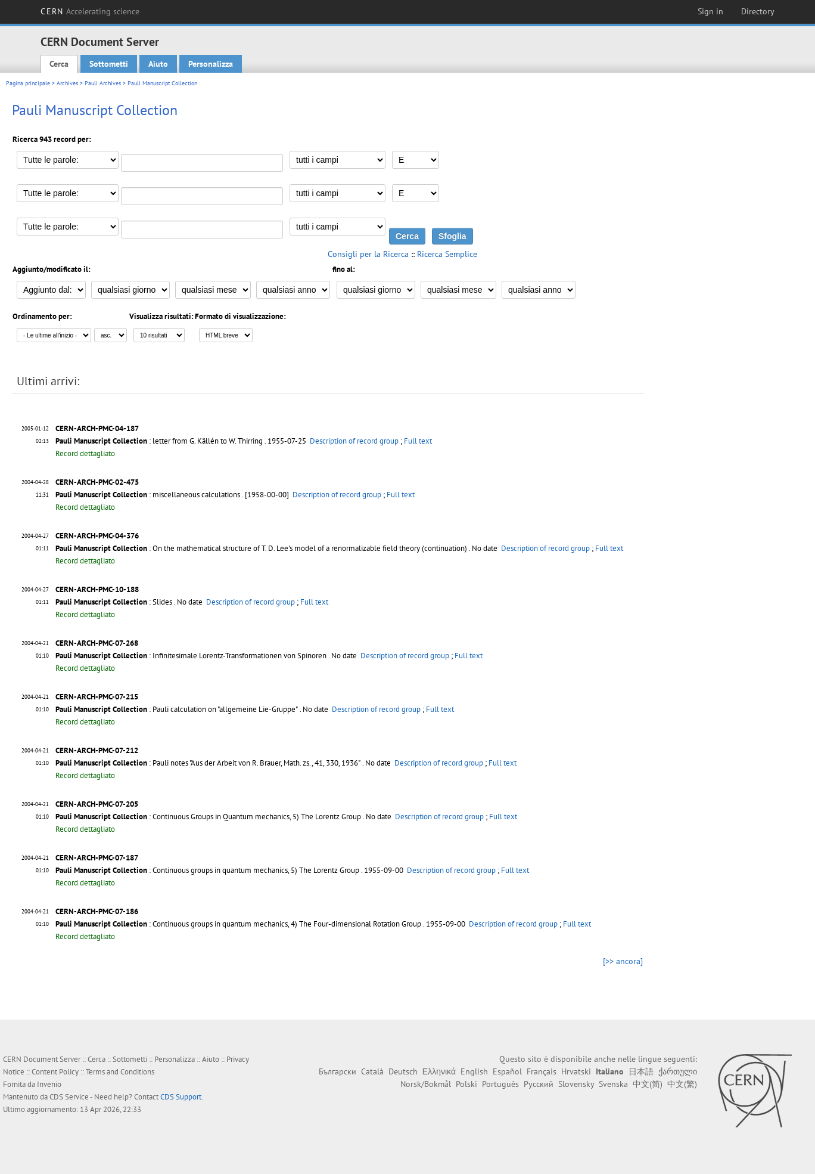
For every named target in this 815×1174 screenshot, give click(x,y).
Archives (67, 83)
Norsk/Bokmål (425, 1084)
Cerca (59, 63)
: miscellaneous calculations (147, 495)
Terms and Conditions (120, 1072)
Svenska (613, 1084)
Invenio (49, 1084)
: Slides (113, 602)
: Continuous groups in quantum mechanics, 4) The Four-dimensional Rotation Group (238, 924)
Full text (418, 441)
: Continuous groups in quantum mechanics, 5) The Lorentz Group (207, 870)
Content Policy (55, 1072)
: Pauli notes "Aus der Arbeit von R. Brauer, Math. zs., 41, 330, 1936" (207, 763)
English (474, 1071)
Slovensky (576, 1084)
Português (500, 1084)
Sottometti (108, 63)
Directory (757, 11)
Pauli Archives (103, 83)
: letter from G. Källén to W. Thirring (159, 441)
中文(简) (647, 1084)
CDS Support (180, 1097)
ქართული (677, 1071)
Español (507, 1071)
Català (372, 1071)
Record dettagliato (85, 453)
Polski (466, 1084)
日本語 (641, 1071)
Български (337, 1071)
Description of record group (354, 441)
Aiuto (158, 63)
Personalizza (210, 63)
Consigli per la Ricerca (368, 254)
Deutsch (403, 1071)
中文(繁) (682, 1084)
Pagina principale (28, 83)
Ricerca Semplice (447, 254)
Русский (538, 1084)
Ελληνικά (439, 1071)
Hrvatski (576, 1071)
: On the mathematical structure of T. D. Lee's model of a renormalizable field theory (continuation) (261, 548)
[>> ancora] (623, 961)
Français (541, 1071)
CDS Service (69, 1097)
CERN (90, 11)
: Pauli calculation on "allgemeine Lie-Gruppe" (176, 709)
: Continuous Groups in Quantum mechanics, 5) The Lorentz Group (208, 816)
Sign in (710, 11)
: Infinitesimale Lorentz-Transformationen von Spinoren (190, 655)
